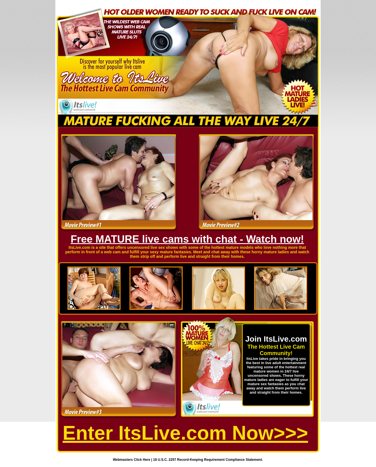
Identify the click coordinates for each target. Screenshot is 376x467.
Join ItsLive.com (276, 339)
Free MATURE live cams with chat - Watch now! (187, 239)
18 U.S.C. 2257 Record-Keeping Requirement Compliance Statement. (208, 460)
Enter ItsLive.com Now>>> (185, 433)
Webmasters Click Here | (133, 460)
